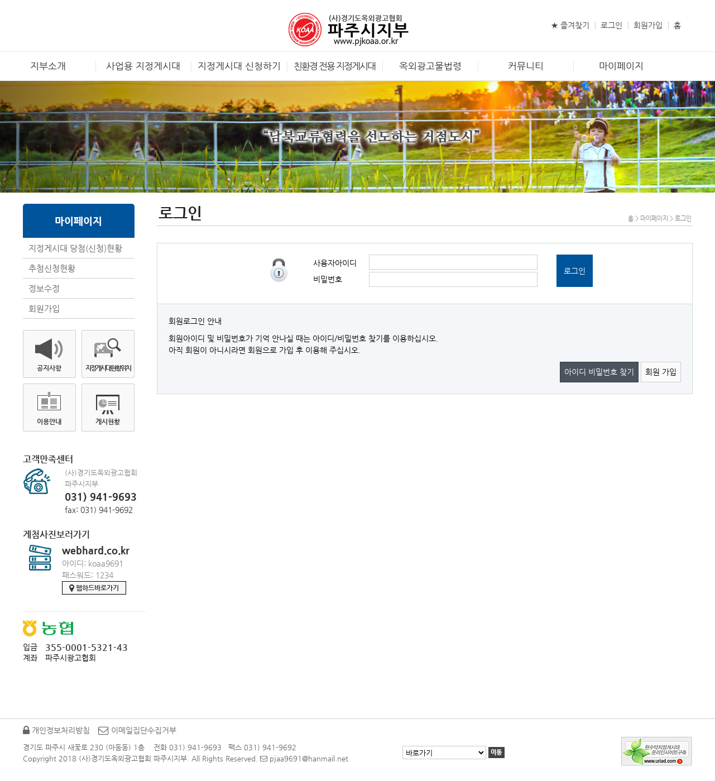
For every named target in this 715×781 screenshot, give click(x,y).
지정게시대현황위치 (108, 368)
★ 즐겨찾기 (570, 25)
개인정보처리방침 (56, 730)
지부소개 (48, 65)
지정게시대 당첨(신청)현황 (75, 248)
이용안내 (49, 421)
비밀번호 (327, 279)
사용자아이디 (335, 262)
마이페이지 (621, 65)
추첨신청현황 (51, 268)
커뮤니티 (526, 65)
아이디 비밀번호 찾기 (599, 371)
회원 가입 (660, 371)
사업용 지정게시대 (143, 65)
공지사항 (49, 368)
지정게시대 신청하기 (239, 65)
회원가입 (648, 25)
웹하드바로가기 (94, 588)
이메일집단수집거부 (137, 730)
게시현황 (107, 421)
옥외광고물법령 (430, 65)
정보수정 (44, 288)
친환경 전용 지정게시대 (334, 65)
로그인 (611, 25)
